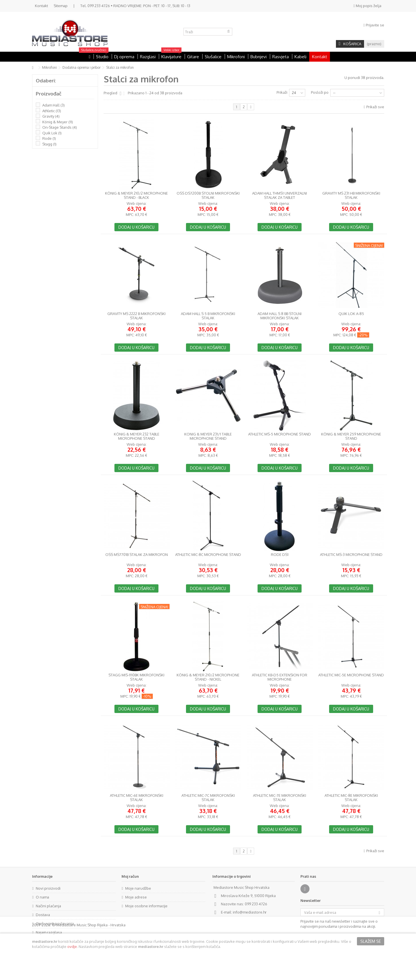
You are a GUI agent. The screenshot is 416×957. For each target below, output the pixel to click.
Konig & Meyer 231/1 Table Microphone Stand (208, 436)
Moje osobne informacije (146, 906)
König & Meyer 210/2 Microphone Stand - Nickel (208, 677)
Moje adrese (136, 897)
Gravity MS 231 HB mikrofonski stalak (351, 195)
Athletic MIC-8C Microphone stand (208, 554)
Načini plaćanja (48, 906)
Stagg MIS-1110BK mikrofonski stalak (136, 677)
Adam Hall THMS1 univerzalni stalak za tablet (279, 195)
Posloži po (320, 92)
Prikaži (282, 92)
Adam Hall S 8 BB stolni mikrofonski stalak (280, 316)
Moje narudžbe (138, 888)
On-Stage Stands (59, 127)
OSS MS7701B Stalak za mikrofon (136, 554)
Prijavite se (373, 25)
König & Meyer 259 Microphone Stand (351, 436)
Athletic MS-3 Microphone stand (351, 554)
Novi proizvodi (48, 888)
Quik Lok (52, 133)
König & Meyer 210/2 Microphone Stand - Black (136, 195)
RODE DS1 (280, 554)
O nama (42, 897)
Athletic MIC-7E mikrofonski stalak (279, 797)
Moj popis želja (367, 5)
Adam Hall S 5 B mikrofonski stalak (208, 316)
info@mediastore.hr (250, 912)
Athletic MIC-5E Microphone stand (351, 675)
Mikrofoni (49, 67)
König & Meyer (57, 122)
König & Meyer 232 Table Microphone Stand (136, 436)
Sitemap (61, 5)
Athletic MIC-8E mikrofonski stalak (351, 797)
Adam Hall (53, 105)
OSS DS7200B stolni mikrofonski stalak (208, 195)
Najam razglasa (49, 932)
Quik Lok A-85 (351, 314)
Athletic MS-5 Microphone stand (279, 434)
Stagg (49, 144)
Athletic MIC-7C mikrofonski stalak (208, 797)
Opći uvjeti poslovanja (55, 923)
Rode (49, 138)
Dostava (43, 914)
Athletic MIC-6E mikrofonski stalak (136, 797)
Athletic (51, 111)
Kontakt (41, 5)
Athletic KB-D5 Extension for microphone (279, 677)
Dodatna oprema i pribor (81, 67)
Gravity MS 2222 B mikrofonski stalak (136, 316)
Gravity (51, 116)
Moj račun (130, 876)
